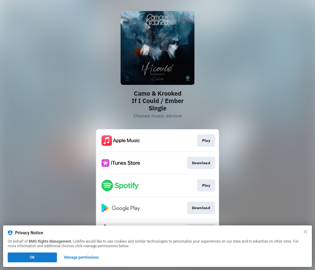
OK (32, 257)
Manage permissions (81, 257)
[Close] (305, 232)
